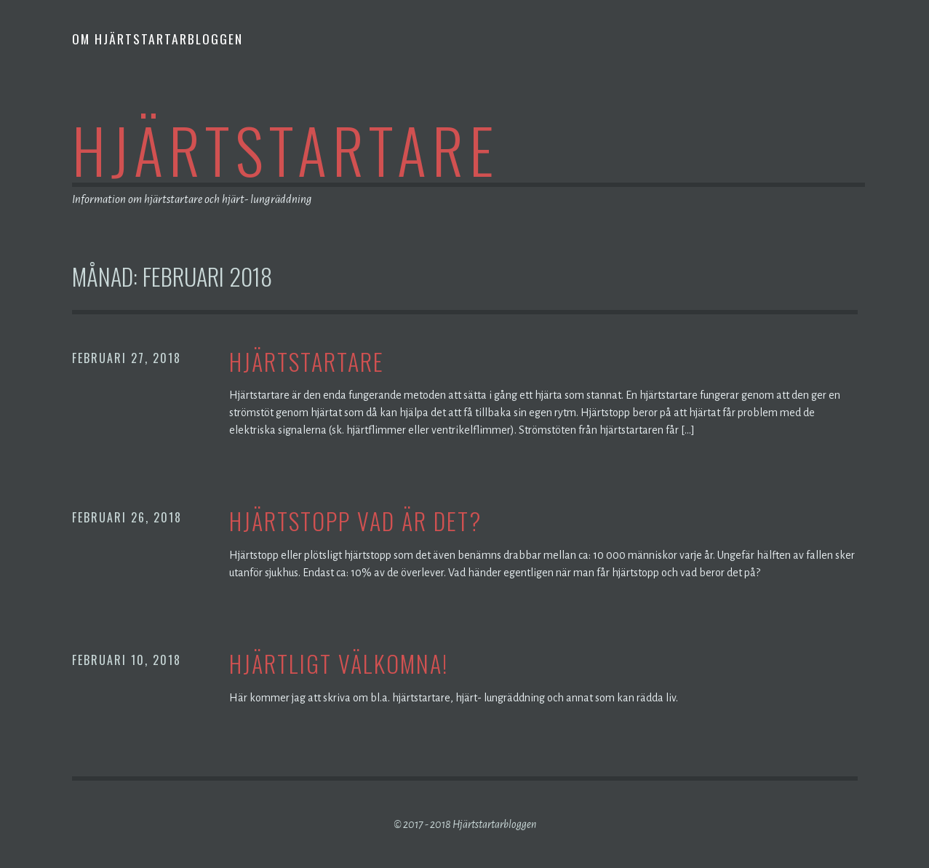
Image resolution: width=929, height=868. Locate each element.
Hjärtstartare (285, 149)
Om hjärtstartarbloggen (157, 38)
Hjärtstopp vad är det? (355, 521)
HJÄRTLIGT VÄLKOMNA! (338, 664)
